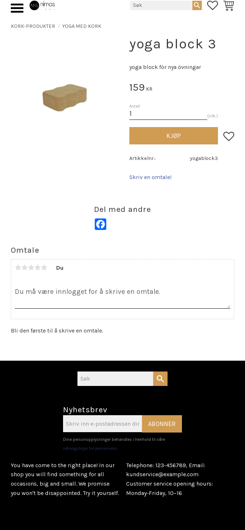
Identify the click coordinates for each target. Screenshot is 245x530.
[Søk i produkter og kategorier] (161, 5)
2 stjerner (24, 267)
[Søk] (197, 5)
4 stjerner (37, 267)
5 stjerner (44, 267)
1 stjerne (18, 267)
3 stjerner (31, 267)
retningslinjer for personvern (90, 448)
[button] (17, 8)
